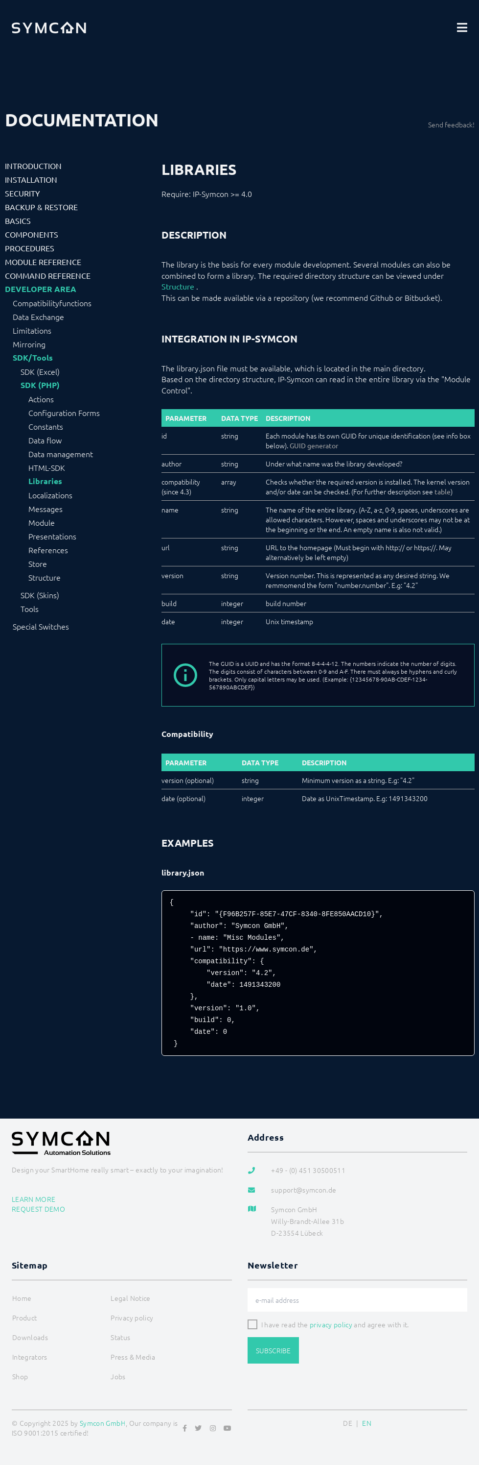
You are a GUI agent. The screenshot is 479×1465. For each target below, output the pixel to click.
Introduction (33, 166)
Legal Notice (130, 1298)
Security (22, 193)
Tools (30, 608)
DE (347, 1423)
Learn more (34, 1199)
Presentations (52, 536)
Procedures (29, 248)
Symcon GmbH (103, 1423)
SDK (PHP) (40, 385)
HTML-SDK (46, 467)
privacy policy (331, 1324)
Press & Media (133, 1357)
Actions (41, 399)
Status (120, 1337)
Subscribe (273, 1350)
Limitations (32, 330)
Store (37, 563)
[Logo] (49, 27)
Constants (45, 426)
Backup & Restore (41, 207)
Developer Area (40, 289)
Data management (60, 454)
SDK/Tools (33, 358)
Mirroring (29, 344)
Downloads (30, 1337)
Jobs (118, 1376)
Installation (31, 179)
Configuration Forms (64, 412)
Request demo (38, 1209)
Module (41, 522)
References (48, 550)
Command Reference (48, 275)
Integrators (29, 1357)
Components (31, 234)
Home (21, 1298)
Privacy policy (132, 1317)
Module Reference (43, 262)
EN (366, 1423)
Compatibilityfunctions (52, 303)
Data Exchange (38, 316)
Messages (45, 508)
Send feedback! (451, 124)
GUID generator (314, 445)
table (442, 491)
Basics (18, 220)
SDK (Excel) (40, 371)
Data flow (45, 440)
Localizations (50, 495)
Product (24, 1317)
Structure (44, 577)
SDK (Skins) (40, 595)
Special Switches (41, 626)
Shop (20, 1376)
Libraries (45, 481)
